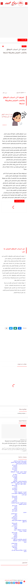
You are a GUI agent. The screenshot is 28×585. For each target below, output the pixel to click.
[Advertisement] (14, 22)
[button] (20, 328)
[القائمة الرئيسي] (26, 3)
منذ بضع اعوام (22, 439)
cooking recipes (21, 413)
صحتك (24, 46)
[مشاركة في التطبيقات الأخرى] (6, 328)
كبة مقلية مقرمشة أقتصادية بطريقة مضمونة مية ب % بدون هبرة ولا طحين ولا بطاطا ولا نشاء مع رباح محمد (14, 443)
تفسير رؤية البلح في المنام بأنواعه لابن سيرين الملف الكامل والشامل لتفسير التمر (19, 462)
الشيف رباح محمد (8, 580)
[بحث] (2, 3)
